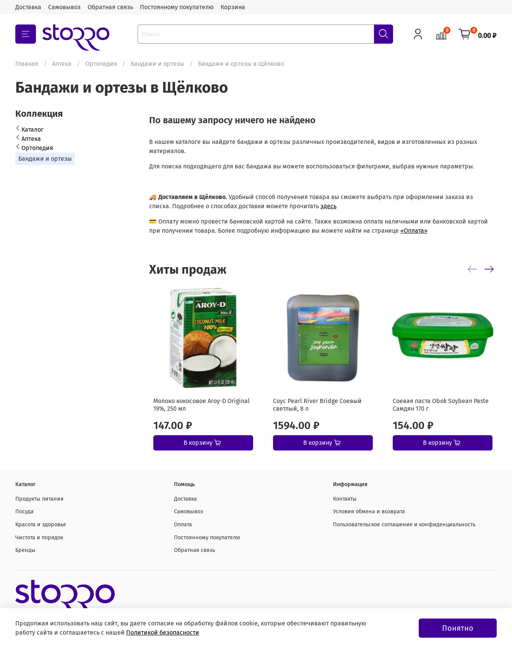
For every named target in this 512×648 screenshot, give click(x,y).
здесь (328, 206)
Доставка (28, 7)
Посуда (24, 511)
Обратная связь (110, 7)
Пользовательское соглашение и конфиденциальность (404, 524)
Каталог (32, 129)
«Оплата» (413, 230)
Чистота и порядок (39, 537)
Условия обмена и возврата (369, 511)
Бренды (25, 550)
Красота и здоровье (40, 524)
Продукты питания (39, 499)
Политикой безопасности (162, 632)
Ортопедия (101, 63)
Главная (26, 63)
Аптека (62, 63)
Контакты (345, 499)
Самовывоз (64, 7)
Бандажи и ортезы (157, 63)
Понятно (457, 628)
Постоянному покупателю (177, 7)
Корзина (233, 7)
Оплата (183, 524)
